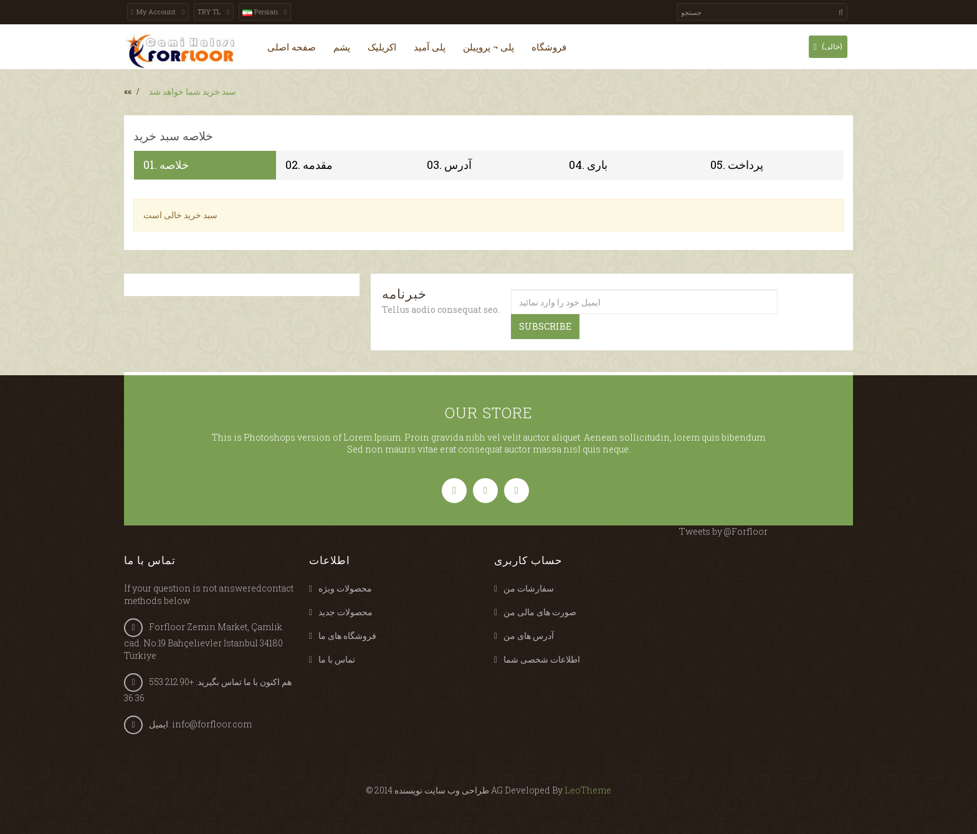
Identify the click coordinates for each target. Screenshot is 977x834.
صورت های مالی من (539, 612)
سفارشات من (528, 588)
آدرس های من (528, 635)
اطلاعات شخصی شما (541, 659)
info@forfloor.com (212, 724)
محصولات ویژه (345, 588)
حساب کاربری (528, 560)
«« (127, 91)
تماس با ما (336, 659)
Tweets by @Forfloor (723, 531)
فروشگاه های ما (347, 635)
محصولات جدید (345, 612)
